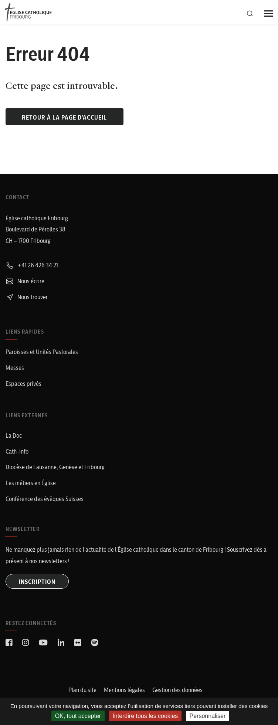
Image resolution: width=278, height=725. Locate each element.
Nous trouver (27, 297)
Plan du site (82, 690)
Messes (15, 367)
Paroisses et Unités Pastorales (42, 351)
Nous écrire (25, 281)
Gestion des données (177, 690)
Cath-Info (17, 451)
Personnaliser (208, 716)
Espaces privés (23, 383)
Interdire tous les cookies (145, 716)
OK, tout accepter (78, 716)
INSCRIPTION (37, 581)
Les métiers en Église (31, 483)
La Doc (14, 435)
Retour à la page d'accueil (64, 117)
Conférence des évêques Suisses (45, 498)
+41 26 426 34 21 (32, 265)
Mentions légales (124, 690)
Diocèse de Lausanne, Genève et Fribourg (55, 467)
